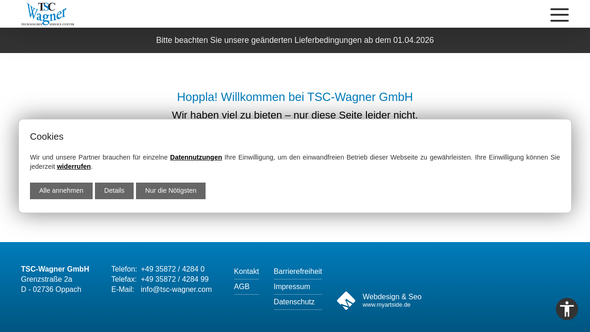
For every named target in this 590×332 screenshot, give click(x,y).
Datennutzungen (196, 157)
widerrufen (74, 166)
